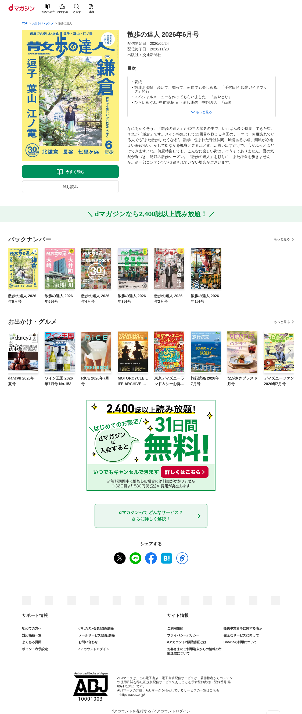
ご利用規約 (175, 628)
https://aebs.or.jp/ (132, 695)
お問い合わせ (88, 642)
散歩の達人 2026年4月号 (95, 299)
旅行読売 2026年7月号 (205, 381)
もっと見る (282, 239)
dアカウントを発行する (131, 711)
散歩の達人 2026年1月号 (205, 299)
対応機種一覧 (31, 635)
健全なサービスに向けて (241, 635)
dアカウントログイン (93, 649)
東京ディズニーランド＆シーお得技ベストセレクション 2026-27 (169, 381)
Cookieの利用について (240, 642)
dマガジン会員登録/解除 (96, 628)
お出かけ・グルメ (43, 23)
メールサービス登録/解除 (96, 635)
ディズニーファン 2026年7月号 (279, 381)
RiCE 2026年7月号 (95, 381)
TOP (24, 23)
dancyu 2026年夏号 (21, 381)
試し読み (70, 187)
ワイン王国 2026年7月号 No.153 (59, 381)
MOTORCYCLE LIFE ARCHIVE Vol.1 (133, 381)
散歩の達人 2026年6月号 (22, 299)
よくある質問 (31, 642)
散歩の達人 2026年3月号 (132, 299)
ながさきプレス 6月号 (242, 381)
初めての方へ (31, 628)
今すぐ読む (75, 172)
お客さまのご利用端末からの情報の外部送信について (194, 651)
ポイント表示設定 (35, 649)
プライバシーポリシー (183, 635)
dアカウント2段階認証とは (186, 642)
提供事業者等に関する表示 (243, 628)
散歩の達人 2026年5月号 (59, 299)
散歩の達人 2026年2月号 (168, 299)
